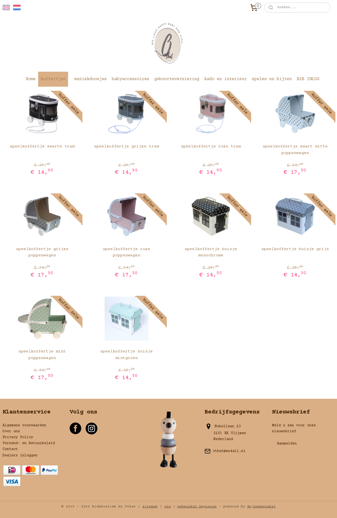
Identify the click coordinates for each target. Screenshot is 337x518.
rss (167, 507)
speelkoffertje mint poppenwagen (42, 354)
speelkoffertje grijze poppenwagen (42, 252)
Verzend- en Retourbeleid (28, 443)
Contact (10, 449)
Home (31, 79)
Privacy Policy (17, 437)
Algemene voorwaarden (24, 425)
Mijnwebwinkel (261, 507)
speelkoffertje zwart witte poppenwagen (295, 149)
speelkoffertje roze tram (211, 146)
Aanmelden (287, 444)
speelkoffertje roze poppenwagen (126, 252)
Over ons (11, 431)
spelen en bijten (272, 79)
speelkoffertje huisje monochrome (211, 252)
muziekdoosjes (90, 79)
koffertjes (53, 79)
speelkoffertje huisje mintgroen (126, 354)
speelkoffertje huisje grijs (295, 249)
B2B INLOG (308, 79)
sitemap (150, 507)
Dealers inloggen (19, 456)
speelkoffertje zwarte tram (42, 146)
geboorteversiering (176, 79)
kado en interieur (225, 79)
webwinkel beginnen (197, 507)
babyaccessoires (130, 79)
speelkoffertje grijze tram (126, 146)
